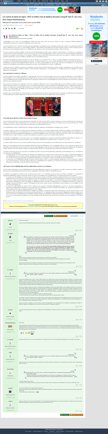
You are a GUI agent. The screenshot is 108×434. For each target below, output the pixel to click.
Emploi (51, 1)
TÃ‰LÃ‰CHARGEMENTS (49, 5)
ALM (27, 3)
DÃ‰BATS (63, 5)
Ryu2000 (10, 236)
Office (60, 3)
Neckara (10, 223)
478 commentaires (29, 26)
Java (36, 3)
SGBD (56, 3)
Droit (62, 1)
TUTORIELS (27, 5)
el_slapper (10, 272)
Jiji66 (10, 355)
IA (24, 3)
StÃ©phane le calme (18, 26)
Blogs (34, 1)
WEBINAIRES (36, 5)
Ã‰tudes (57, 1)
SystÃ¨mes (69, 3)
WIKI (67, 5)
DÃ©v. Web (40, 3)
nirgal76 (10, 391)
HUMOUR (75, 5)
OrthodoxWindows (10, 325)
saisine (9, 202)
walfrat (10, 404)
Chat (38, 1)
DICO (70, 5)
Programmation (50, 3)
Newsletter (45, 1)
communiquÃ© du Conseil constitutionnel (23, 202)
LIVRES (41, 5)
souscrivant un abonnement (34, 207)
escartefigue (10, 371)
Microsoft (32, 3)
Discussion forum (96, 61)
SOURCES (58, 5)
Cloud (22, 3)
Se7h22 (10, 312)
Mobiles (64, 3)
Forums (19, 1)
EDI (45, 3)
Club (66, 1)
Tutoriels (25, 1)
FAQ (30, 1)
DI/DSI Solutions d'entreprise (13, 3)
